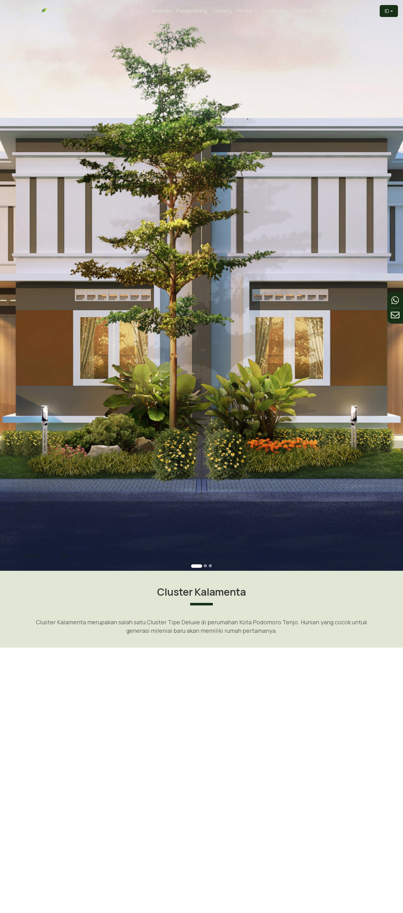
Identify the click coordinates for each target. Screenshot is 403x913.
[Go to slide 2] (204, 545)
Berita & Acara (338, 11)
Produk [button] (244, 11)
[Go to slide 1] (197, 545)
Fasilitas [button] (303, 11)
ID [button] (387, 11)
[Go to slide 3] (209, 545)
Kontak (366, 11)
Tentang (221, 11)
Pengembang (191, 11)
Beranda (161, 11)
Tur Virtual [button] (273, 11)
